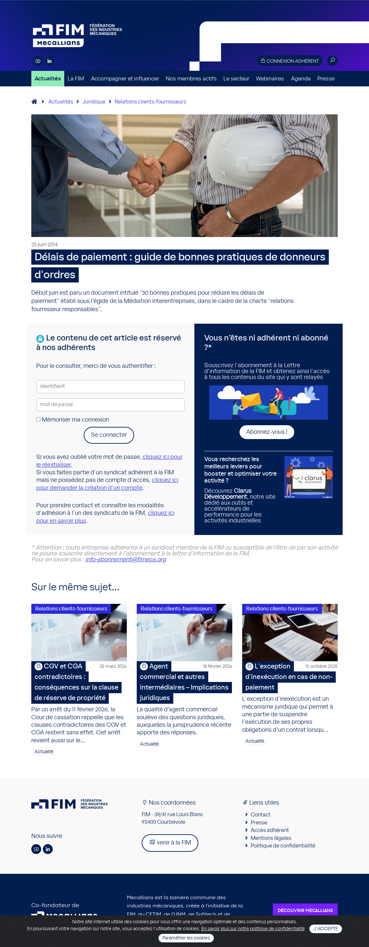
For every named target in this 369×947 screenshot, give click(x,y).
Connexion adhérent (289, 61)
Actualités (48, 78)
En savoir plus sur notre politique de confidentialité (253, 929)
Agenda (301, 78)
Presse (325, 78)
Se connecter (109, 435)
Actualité (44, 752)
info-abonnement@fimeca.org (125, 560)
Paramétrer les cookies (186, 938)
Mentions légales (271, 838)
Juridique (93, 101)
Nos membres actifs (191, 78)
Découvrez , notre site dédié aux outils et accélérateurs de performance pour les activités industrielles (241, 489)
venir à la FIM (170, 842)
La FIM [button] (76, 78)
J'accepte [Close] (325, 929)
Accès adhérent (270, 830)
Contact (260, 814)
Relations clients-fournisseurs (150, 101)
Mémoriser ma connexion (72, 420)
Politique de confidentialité (283, 845)
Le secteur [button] (236, 78)
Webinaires (270, 78)
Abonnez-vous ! (267, 432)
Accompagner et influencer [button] (125, 78)
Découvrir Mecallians (305, 910)
